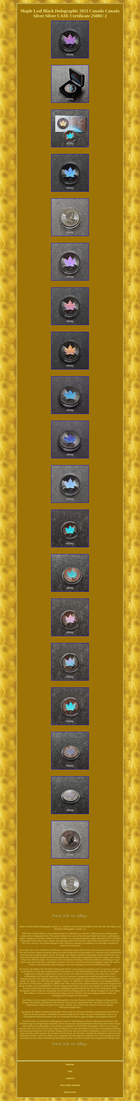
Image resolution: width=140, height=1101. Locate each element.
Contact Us (70, 1078)
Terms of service (70, 1092)
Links (70, 1071)
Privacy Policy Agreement (70, 1085)
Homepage (70, 1064)
